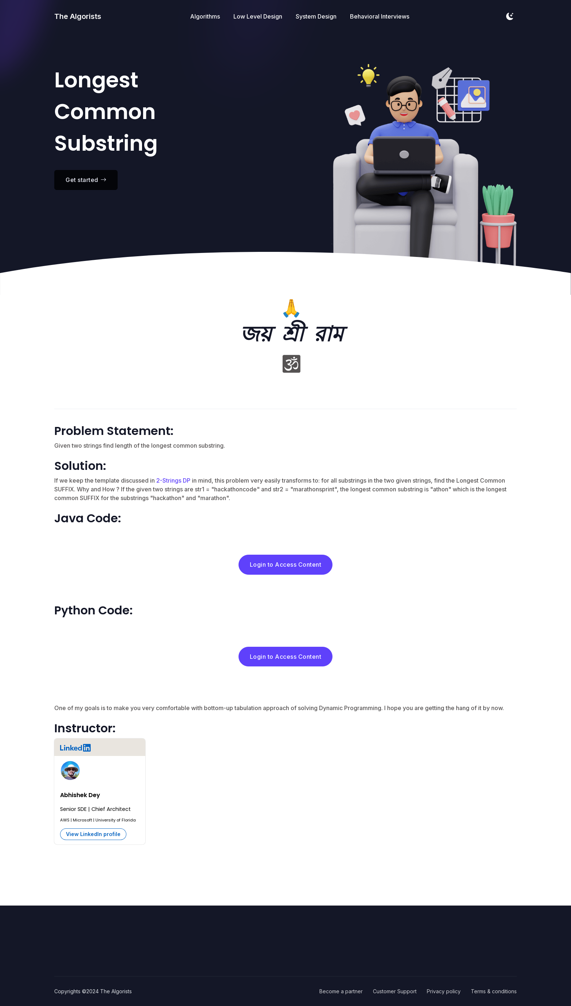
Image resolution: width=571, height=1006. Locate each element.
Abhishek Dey (80, 795)
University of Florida (115, 820)
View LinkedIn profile (93, 834)
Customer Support (395, 991)
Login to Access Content (286, 564)
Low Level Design (257, 16)
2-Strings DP (173, 480)
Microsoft (82, 820)
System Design (316, 16)
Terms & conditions (494, 991)
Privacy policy (444, 991)
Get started (86, 179)
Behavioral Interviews (379, 16)
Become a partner (341, 991)
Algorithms (205, 16)
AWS (65, 820)
